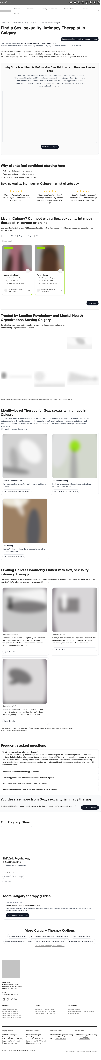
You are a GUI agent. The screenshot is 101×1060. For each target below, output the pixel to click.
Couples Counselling (75, 1011)
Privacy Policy (40, 1013)
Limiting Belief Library (55, 728)
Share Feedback (51, 1009)
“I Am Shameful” (9, 706)
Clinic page (8, 881)
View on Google (19, 877)
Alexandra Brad (12, 275)
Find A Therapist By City (10, 1009)
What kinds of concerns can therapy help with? (21, 772)
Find (9, 23)
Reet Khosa (43, 275)
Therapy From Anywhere (11, 1011)
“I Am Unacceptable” (11, 634)
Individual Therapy (74, 1009)
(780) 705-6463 (13, 989)
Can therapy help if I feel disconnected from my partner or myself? (29, 778)
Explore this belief (10, 652)
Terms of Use (51, 1013)
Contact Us (39, 1009)
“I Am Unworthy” (60, 634)
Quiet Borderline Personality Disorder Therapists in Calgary (50, 936)
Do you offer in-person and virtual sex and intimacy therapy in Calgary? (30, 789)
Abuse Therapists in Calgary (82, 936)
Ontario (86, 1037)
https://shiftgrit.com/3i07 (18, 283)
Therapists (33, 9)
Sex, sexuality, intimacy (21, 23)
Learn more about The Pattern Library (66, 491)
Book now (8, 877)
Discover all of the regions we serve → (50, 946)
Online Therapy (89, 1011)
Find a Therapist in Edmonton (12, 1015)
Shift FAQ (53, 1011)
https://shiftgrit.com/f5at (50, 283)
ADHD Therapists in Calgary (18, 936)
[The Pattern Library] (75, 456)
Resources (87, 9)
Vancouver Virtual (57, 1031)
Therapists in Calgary (16, 278)
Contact (17, 13)
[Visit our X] (12, 999)
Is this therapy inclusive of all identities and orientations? (25, 783)
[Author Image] (29, 271)
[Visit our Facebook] (4, 999)
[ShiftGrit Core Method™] (25, 456)
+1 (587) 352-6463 (15, 280)
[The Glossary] (25, 521)
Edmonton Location (33, 1031)
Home (4, 23)
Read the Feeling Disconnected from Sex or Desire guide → (40, 43)
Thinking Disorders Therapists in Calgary (82, 942)
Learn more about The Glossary (14, 556)
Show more (93, 303)
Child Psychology (74, 1013)
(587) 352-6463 (9, 873)
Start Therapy (71, 1051)
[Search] (99, 11)
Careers (95, 1051)
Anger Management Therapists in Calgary (19, 942)
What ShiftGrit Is (6, 2)
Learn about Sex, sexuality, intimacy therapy (80, 39)
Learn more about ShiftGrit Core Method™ (18, 491)
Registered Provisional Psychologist (14, 290)
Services (19, 9)
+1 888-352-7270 (61, 1039)
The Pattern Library (61, 481)
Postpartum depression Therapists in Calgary (50, 942)
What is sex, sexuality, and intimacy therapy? (20, 752)
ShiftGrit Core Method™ (13, 481)
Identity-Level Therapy (51, 9)
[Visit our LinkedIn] (16, 999)
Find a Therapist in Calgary (11, 1013)
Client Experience (41, 1011)
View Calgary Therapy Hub (18, 915)
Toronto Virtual (80, 1031)
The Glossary (8, 545)
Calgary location (8, 1031)
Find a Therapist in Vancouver (12, 1017)
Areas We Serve (71, 9)
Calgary (34, 23)
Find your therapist (90, 807)
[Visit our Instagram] (8, 999)
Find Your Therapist (50, 147)
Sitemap (33, 1050)
